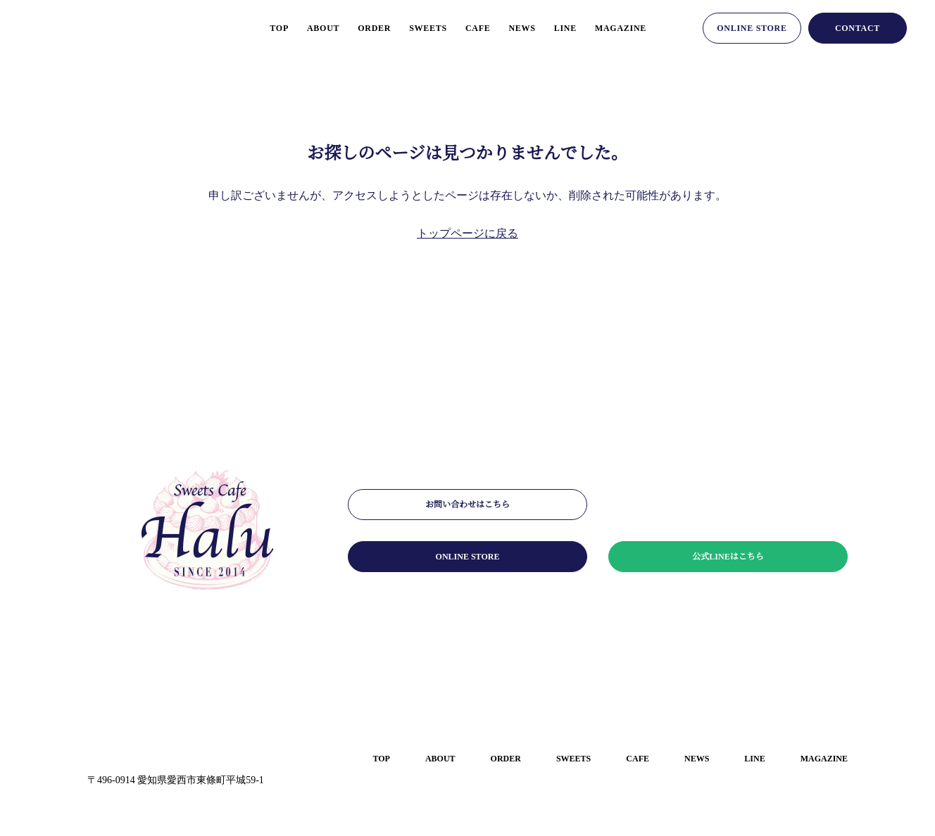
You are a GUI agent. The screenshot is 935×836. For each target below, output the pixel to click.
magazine (618, 28)
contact (857, 28)
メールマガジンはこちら (728, 504)
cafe (466, 28)
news (513, 28)
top (253, 28)
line (559, 28)
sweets (412, 28)
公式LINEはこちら (728, 556)
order (356, 28)
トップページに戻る (468, 233)
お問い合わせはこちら (467, 504)
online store (752, 28)
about (301, 28)
